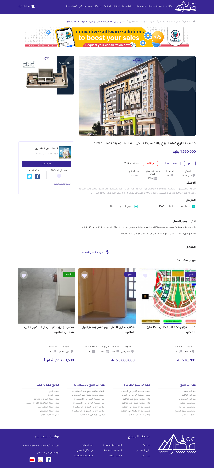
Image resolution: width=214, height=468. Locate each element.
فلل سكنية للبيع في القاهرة (136, 399)
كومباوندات (140, 6)
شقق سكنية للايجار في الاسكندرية (88, 395)
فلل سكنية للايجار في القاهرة (136, 403)
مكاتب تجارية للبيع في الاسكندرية (89, 407)
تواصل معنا (71, 6)
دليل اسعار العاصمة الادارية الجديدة (42, 403)
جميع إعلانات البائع (62, 184)
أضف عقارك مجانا (156, 6)
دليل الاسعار (127, 6)
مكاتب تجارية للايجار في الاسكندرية (88, 411)
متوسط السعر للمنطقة (95, 252)
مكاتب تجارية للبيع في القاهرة (136, 407)
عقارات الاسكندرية (187, 399)
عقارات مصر (190, 391)
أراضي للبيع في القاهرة (139, 415)
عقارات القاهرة (189, 395)
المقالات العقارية (111, 6)
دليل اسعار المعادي (49, 411)
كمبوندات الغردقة (187, 407)
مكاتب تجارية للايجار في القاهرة (135, 411)
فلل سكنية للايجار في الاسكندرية (89, 403)
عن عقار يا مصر (95, 6)
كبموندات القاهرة (188, 403)
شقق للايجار (53, 395)
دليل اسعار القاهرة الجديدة (46, 399)
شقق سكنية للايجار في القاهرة (135, 395)
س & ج (82, 6)
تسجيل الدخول (27, 6)
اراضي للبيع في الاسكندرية (92, 415)
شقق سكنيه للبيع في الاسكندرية (88, 391)
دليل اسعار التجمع (50, 415)
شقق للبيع (53, 391)
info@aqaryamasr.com (33, 446)
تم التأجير (46, 164)
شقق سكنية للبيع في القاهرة (135, 391)
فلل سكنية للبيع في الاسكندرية (89, 399)
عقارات (169, 6)
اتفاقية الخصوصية (84, 456)
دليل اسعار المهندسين (48, 407)
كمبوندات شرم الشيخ (185, 411)
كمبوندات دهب (189, 415)
